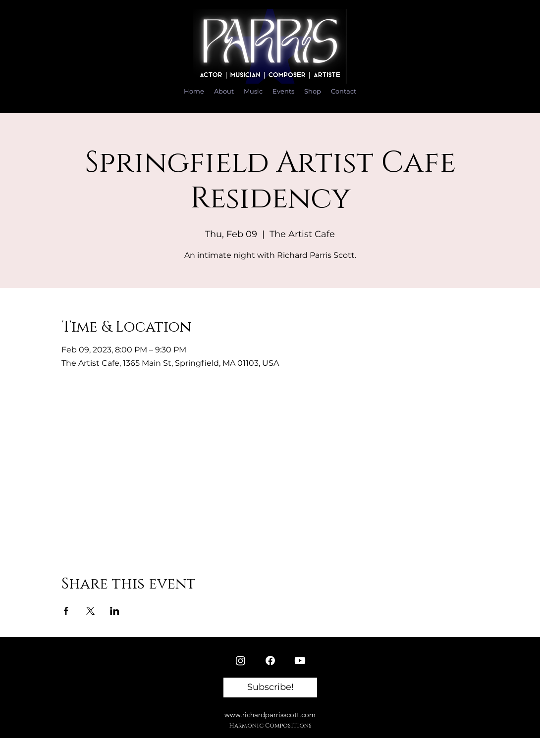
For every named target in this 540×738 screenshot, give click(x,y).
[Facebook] (270, 660)
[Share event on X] (90, 611)
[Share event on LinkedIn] (114, 611)
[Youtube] (300, 660)
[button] (270, 687)
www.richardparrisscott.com (270, 714)
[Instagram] (240, 660)
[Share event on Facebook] (66, 611)
